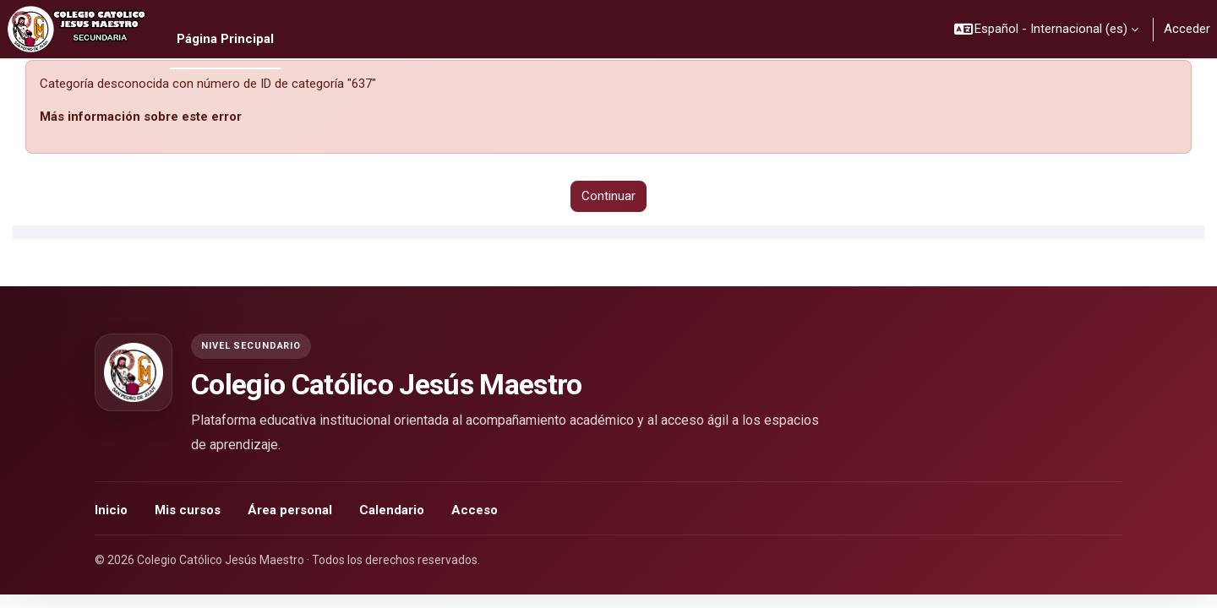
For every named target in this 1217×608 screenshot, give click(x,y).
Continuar (608, 196)
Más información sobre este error (141, 116)
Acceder (1187, 28)
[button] (1047, 29)
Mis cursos (188, 510)
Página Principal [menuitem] (225, 38)
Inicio (111, 510)
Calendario (391, 510)
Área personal (290, 510)
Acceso (474, 510)
